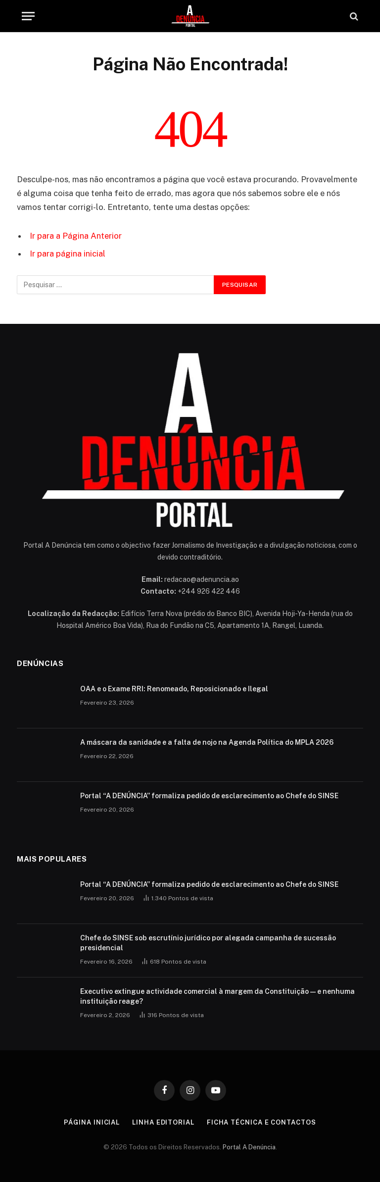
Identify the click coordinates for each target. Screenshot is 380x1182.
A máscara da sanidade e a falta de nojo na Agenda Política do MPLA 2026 (206, 742)
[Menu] (28, 16)
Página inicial (92, 1122)
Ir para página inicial (67, 253)
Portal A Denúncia (249, 1147)
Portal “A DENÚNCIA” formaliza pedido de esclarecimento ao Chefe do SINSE (209, 796)
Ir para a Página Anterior (76, 236)
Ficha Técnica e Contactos (261, 1122)
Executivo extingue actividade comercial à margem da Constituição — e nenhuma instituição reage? (217, 996)
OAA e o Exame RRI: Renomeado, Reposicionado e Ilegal (174, 689)
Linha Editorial (163, 1122)
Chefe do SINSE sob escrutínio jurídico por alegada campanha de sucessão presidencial (208, 943)
